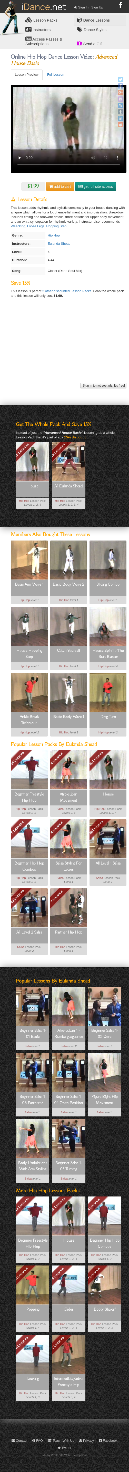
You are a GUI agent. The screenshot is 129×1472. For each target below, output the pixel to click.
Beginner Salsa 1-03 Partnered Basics (32, 1100)
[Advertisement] (68, 345)
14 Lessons (17, 758)
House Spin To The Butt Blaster (108, 654)
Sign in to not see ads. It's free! (103, 385)
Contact (19, 1440)
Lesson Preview (26, 74)
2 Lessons (58, 1342)
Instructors (38, 29)
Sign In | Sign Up (88, 7)
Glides (69, 1309)
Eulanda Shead (59, 244)
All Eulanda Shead (68, 486)
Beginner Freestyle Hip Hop (29, 797)
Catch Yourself (68, 650)
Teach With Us (61, 1440)
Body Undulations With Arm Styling (32, 1166)
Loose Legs (35, 226)
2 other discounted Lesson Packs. (67, 291)
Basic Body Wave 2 (68, 584)
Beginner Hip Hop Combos (29, 866)
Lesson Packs (41, 20)
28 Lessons (96, 827)
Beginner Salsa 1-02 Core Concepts (104, 1034)
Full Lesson (55, 74)
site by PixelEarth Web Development (64, 1455)
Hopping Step (56, 226)
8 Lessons (56, 827)
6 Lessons (56, 758)
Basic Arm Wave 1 (29, 584)
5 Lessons (58, 1273)
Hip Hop (54, 235)
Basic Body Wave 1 (68, 717)
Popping (32, 1309)
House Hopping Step (29, 654)
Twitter (65, 1448)
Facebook (108, 1440)
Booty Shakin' (105, 1309)
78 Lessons (58, 450)
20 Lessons (22, 450)
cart (60, 186)
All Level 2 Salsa (29, 932)
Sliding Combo (108, 584)
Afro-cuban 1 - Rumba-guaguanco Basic (68, 1034)
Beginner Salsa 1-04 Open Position (68, 1100)
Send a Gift (89, 43)
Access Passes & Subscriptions (43, 41)
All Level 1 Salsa (108, 863)
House (32, 486)
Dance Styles (91, 29)
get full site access (95, 186)
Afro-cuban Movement (68, 797)
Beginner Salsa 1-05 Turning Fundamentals (68, 1166)
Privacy (86, 1440)
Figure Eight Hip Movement (105, 1100)
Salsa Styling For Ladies (69, 866)
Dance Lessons (93, 20)
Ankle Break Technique (29, 720)
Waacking (18, 226)
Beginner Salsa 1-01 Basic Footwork (32, 1034)
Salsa (60, 808)
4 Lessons (22, 1273)
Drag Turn (108, 717)
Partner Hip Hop (68, 932)
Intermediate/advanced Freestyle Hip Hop (68, 1382)
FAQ (37, 1440)
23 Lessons (17, 896)
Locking (32, 1378)
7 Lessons (56, 896)
